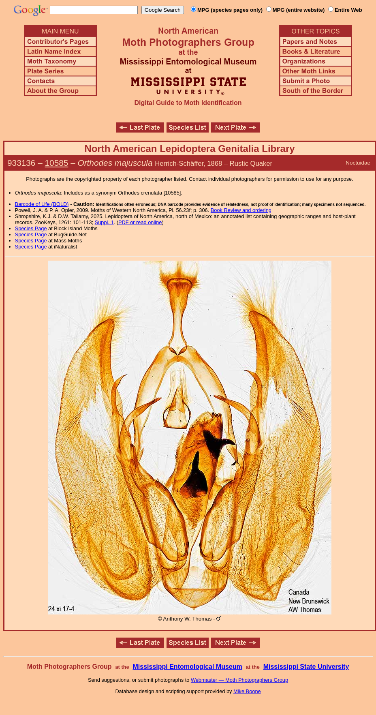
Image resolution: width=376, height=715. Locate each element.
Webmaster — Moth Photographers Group (239, 680)
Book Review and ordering (241, 210)
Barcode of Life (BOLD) (42, 204)
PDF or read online (140, 222)
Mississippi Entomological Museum (187, 666)
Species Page (31, 228)
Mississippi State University (306, 666)
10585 (56, 162)
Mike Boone (247, 691)
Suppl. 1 (104, 222)
